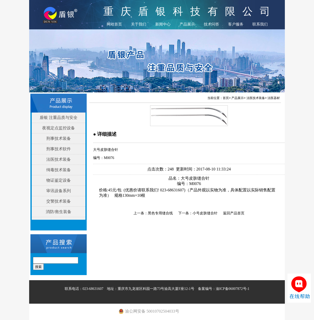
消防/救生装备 (58, 212)
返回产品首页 (233, 213)
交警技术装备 (58, 201)
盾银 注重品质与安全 (58, 117)
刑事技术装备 (58, 138)
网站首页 (114, 24)
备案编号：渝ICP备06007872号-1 (223, 289)
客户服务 (235, 24)
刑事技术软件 (58, 149)
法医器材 (273, 98)
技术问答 (211, 24)
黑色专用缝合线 (160, 213)
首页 (226, 98)
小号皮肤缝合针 (205, 213)
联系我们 (260, 24)
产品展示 (187, 24)
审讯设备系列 (58, 191)
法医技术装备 (58, 159)
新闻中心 (163, 24)
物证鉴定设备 (58, 180)
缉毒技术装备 (58, 170)
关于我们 (138, 24)
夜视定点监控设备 (58, 128)
